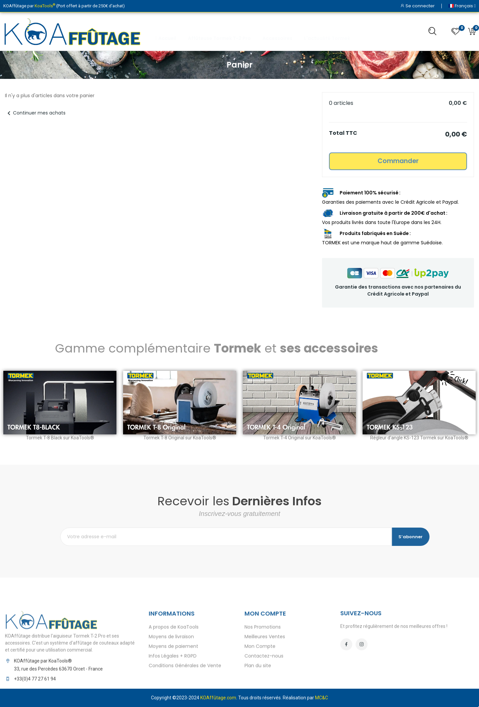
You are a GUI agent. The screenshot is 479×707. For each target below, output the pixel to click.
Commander (398, 160)
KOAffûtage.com (218, 697)
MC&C (321, 697)
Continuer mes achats (35, 113)
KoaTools (45, 5)
